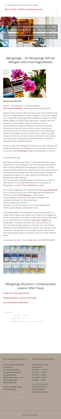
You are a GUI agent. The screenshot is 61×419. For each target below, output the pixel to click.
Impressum (26, 415)
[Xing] (19, 397)
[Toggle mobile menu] (57, 13)
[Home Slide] (30, 32)
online (30, 240)
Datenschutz (34, 415)
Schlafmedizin (22, 302)
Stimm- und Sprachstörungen (25, 298)
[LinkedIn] (16, 397)
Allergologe (25, 195)
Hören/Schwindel (10, 302)
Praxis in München (29, 185)
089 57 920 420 (11, 9)
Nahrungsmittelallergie (12, 108)
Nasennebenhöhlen (21, 293)
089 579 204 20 (48, 240)
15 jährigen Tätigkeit (39, 220)
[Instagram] (13, 397)
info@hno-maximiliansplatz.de (30, 9)
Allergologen (22, 151)
